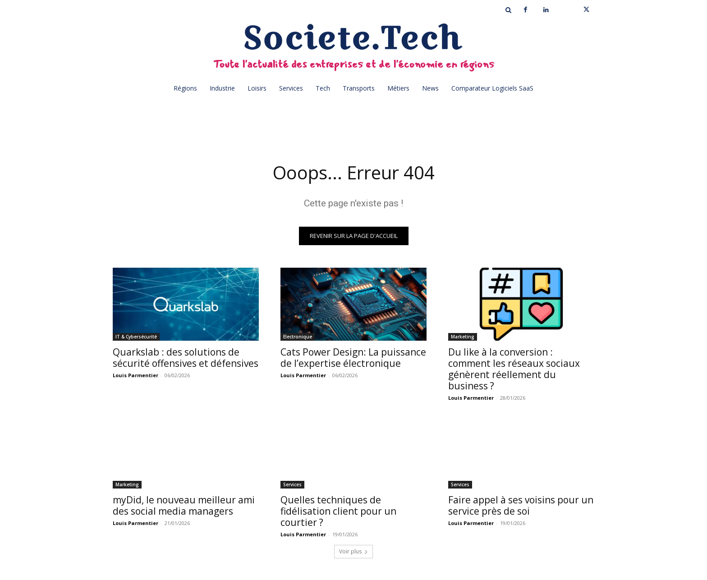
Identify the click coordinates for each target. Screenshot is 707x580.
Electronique (297, 336)
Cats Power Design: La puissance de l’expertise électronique (353, 358)
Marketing (462, 336)
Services (292, 484)
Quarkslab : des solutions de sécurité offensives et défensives (185, 358)
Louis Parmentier (135, 375)
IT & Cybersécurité (136, 336)
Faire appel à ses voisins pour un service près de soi (520, 505)
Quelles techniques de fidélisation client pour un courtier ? (338, 511)
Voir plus (353, 551)
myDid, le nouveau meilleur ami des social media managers (184, 505)
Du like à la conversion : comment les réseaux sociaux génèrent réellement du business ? (514, 369)
